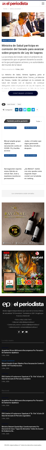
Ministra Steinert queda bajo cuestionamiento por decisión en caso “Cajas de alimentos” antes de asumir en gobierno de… (22, 429)
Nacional (5, 347)
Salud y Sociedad (9, 40)
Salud (19, 104)
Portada (5, 374)
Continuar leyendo (23, 93)
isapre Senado (11, 104)
